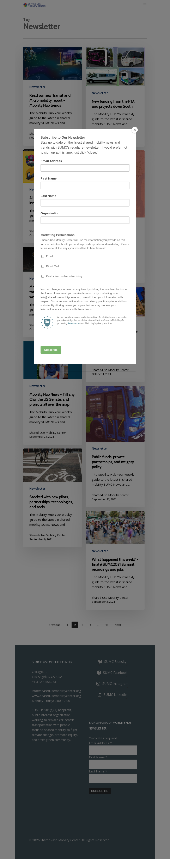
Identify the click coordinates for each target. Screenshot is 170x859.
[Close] (135, 130)
